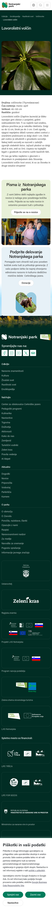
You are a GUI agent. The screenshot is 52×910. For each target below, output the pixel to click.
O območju (7, 512)
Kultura (5, 376)
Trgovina (6, 422)
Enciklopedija (15, 17)
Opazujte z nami (10, 525)
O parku (5, 505)
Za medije (6, 539)
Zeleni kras (7, 450)
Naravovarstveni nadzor (14, 534)
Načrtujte (6, 397)
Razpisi (5, 530)
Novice (5, 478)
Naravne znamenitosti (13, 371)
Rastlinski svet (27, 17)
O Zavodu (7, 516)
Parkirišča (6, 492)
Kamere (5, 497)
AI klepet (6, 459)
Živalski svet (8, 380)
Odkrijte (5, 17)
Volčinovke (40, 17)
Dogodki (6, 474)
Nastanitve (7, 418)
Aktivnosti (7, 432)
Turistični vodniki (10, 445)
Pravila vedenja (9, 454)
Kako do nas (8, 436)
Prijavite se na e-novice (26, 212)
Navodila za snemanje (13, 543)
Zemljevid (6, 441)
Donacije (26, 283)
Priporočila (7, 483)
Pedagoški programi (12, 409)
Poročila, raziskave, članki (14, 521)
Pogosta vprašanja (11, 548)
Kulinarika (7, 413)
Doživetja (6, 427)
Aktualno (6, 467)
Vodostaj (6, 487)
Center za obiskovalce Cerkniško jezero (21, 404)
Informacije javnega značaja (15, 553)
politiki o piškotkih (37, 871)
